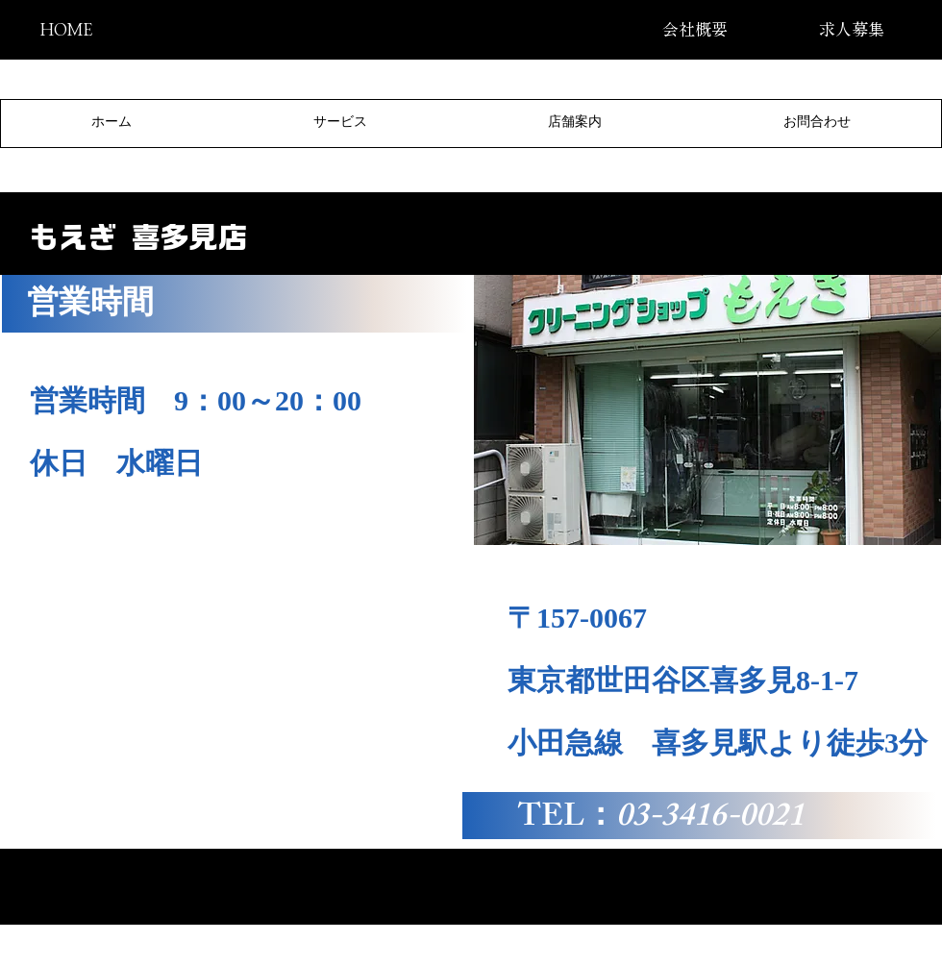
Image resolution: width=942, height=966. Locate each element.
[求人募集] (851, 29)
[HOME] (66, 29)
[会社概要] (694, 29)
